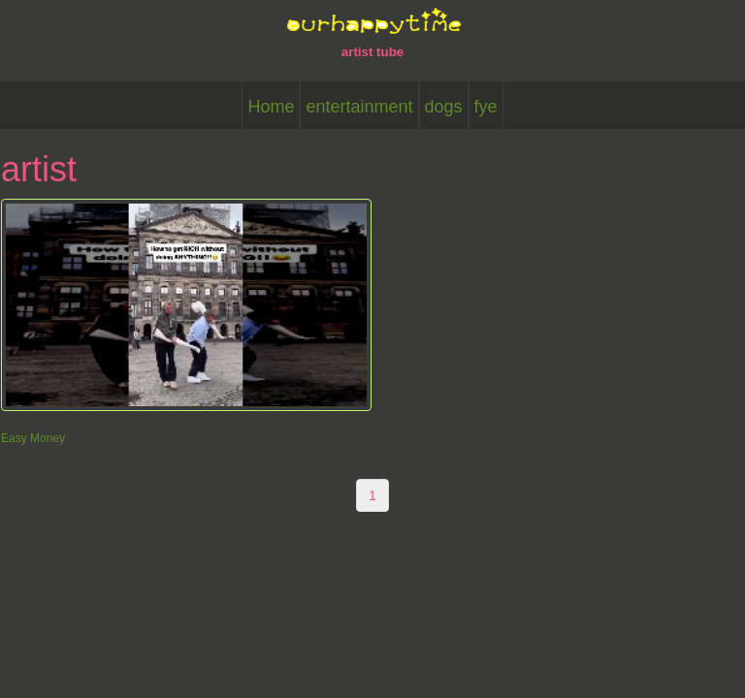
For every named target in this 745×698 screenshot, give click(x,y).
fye (486, 106)
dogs (444, 106)
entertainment (359, 106)
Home (270, 106)
